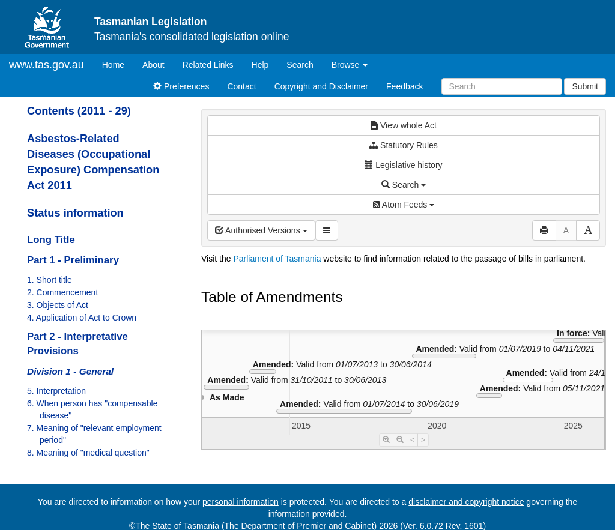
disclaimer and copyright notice (466, 502)
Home (117, 64)
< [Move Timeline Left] (412, 440)
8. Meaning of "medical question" (88, 452)
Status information (75, 213)
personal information (240, 502)
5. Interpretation (56, 391)
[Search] (501, 86)
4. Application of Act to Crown (81, 317)
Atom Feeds (403, 204)
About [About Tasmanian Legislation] (153, 65)
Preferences (181, 86)
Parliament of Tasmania (277, 258)
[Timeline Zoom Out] (400, 440)
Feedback (404, 86)
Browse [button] (350, 65)
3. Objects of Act (57, 305)
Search (299, 65)
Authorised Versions (261, 230)
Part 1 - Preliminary (73, 260)
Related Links (208, 65)
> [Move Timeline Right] (423, 440)
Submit (585, 86)
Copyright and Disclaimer (321, 86)
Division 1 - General (70, 371)
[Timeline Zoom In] (386, 440)
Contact (241, 86)
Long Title (51, 239)
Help (260, 65)
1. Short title (49, 280)
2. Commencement (62, 292)
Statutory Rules (403, 145)
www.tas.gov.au (46, 65)
